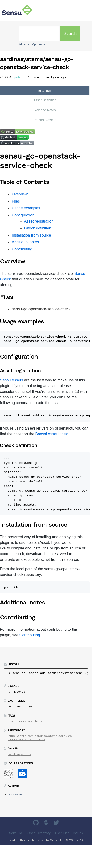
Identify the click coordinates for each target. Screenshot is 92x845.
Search (70, 33)
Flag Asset (15, 794)
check (38, 721)
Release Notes (45, 110)
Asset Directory (38, 833)
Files (16, 201)
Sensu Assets (11, 380)
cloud (12, 721)
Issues (78, 833)
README (45, 91)
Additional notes (25, 242)
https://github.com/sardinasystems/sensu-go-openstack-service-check (40, 737)
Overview (20, 194)
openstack (25, 721)
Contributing (22, 249)
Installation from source (31, 235)
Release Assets (44, 120)
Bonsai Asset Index (51, 434)
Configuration (23, 215)
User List (62, 833)
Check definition (37, 228)
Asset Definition (44, 100)
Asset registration (39, 221)
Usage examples (26, 208)
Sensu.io (15, 833)
